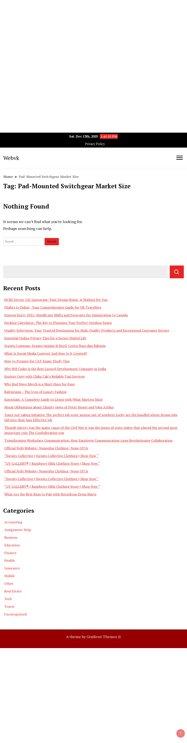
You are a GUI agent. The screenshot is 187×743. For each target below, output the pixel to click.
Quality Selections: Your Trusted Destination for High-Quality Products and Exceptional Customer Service (86, 330)
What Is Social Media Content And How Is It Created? (45, 353)
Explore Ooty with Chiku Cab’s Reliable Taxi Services (44, 376)
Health (9, 560)
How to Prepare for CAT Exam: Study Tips (37, 361)
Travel (9, 606)
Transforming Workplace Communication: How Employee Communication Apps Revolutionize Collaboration (88, 440)
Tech (8, 598)
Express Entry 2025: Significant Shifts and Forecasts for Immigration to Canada (66, 315)
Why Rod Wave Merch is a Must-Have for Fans (39, 384)
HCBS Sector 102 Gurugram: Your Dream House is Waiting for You (55, 299)
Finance (10, 552)
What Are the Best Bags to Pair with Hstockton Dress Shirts (50, 494)
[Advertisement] (93, 30)
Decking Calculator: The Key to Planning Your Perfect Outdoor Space (58, 322)
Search (177, 272)
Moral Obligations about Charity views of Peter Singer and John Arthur (59, 407)
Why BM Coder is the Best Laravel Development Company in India (55, 368)
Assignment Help (17, 529)
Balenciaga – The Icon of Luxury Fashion (35, 391)
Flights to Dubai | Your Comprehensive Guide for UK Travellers (52, 307)
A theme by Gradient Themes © (93, 636)
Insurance (12, 568)
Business (10, 537)
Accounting (13, 522)
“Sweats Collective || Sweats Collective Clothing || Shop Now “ (51, 455)
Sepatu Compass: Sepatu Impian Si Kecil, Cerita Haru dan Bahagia (55, 345)
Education (12, 545)
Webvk (11, 157)
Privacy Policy (95, 144)
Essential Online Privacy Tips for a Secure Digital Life (45, 338)
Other (8, 583)
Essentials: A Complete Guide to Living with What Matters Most (53, 399)
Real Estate (13, 591)
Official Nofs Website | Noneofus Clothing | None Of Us (46, 448)
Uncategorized (15, 614)
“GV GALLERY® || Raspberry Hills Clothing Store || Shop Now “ (52, 463)
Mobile (9, 575)
